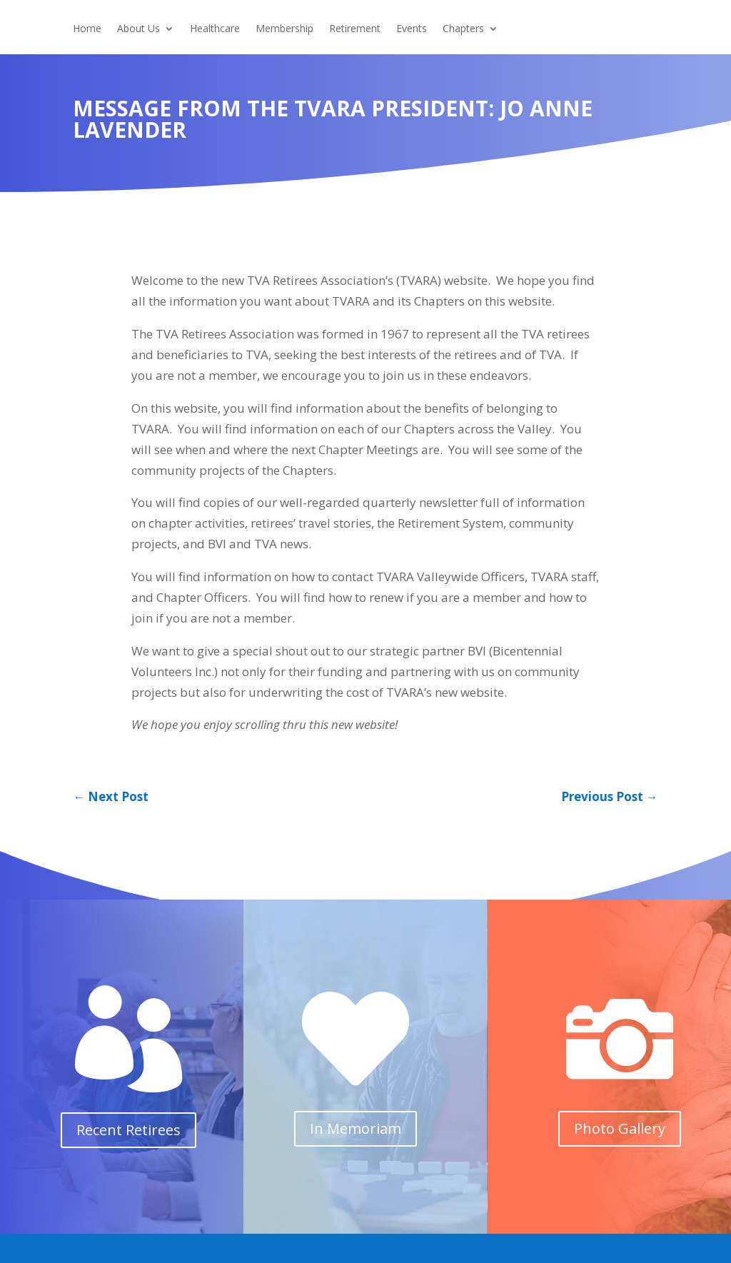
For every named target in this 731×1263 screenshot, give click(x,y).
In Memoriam (355, 1128)
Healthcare (215, 29)
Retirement (354, 29)
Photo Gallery (619, 1128)
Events (411, 29)
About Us (138, 29)
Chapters (463, 29)
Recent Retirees (128, 1129)
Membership (284, 29)
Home (87, 29)
